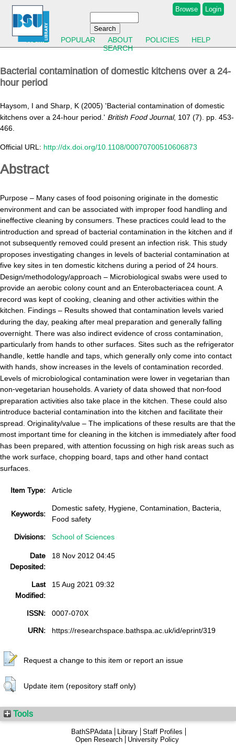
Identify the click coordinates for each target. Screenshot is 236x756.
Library (127, 732)
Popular (78, 40)
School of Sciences (83, 537)
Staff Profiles (163, 732)
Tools (18, 713)
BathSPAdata (91, 732)
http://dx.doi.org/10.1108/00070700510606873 (120, 147)
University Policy (153, 739)
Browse (186, 9)
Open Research (98, 739)
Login (213, 9)
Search (118, 48)
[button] (10, 659)
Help (201, 40)
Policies (162, 40)
